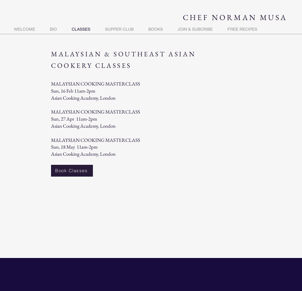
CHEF (197, 17)
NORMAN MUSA (249, 17)
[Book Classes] (72, 171)
